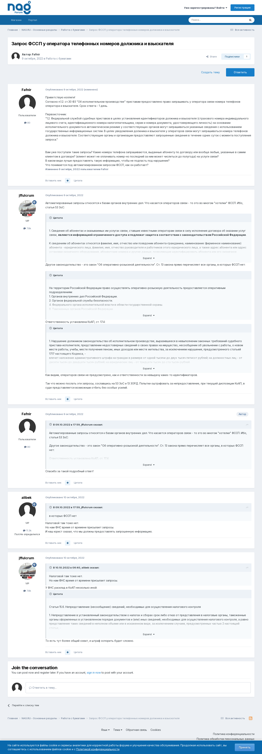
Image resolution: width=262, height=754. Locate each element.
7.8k (27, 228)
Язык (105, 729)
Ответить (240, 72)
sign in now (94, 672)
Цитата (78, 180)
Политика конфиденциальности (233, 734)
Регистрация (243, 7)
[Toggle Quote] (51, 217)
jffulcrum (26, 195)
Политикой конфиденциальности (97, 749)
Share (211, 56)
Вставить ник (53, 180)
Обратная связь (136, 729)
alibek (26, 498)
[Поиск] (207, 20)
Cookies (155, 729)
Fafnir (36, 54)
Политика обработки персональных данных (225, 738)
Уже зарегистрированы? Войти (205, 7)
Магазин (16, 19)
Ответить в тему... (43, 687)
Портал (32, 19)
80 (27, 122)
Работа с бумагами (58, 58)
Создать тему (210, 72)
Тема (117, 729)
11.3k (27, 530)
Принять (245, 747)
